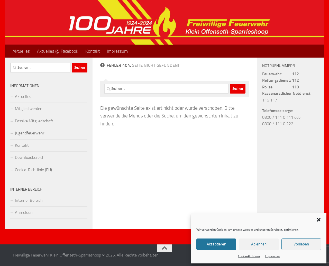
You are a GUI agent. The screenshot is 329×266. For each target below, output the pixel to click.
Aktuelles (21, 51)
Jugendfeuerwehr (29, 133)
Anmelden (24, 212)
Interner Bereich (29, 200)
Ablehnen (259, 244)
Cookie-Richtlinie (249, 256)
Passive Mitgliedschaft (34, 120)
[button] (318, 219)
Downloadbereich (29, 157)
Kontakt (92, 51)
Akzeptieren (216, 244)
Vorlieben (301, 244)
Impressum (272, 256)
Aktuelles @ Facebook (57, 51)
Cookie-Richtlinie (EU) (33, 169)
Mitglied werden (28, 108)
